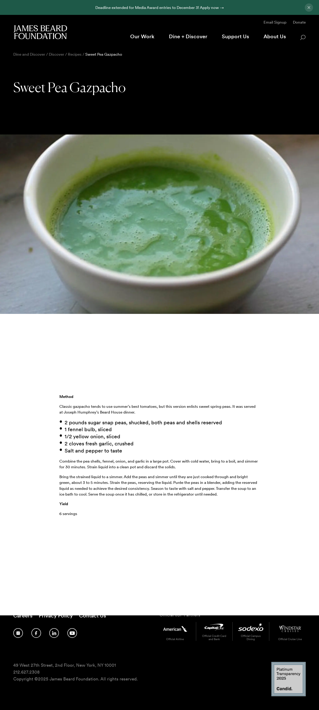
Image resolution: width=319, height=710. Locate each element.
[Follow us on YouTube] (72, 633)
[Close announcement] (309, 7)
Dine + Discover (188, 36)
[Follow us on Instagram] (18, 633)
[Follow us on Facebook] (36, 633)
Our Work (142, 36)
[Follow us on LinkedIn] (54, 633)
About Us (275, 36)
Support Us (235, 36)
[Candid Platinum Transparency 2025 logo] (288, 695)
